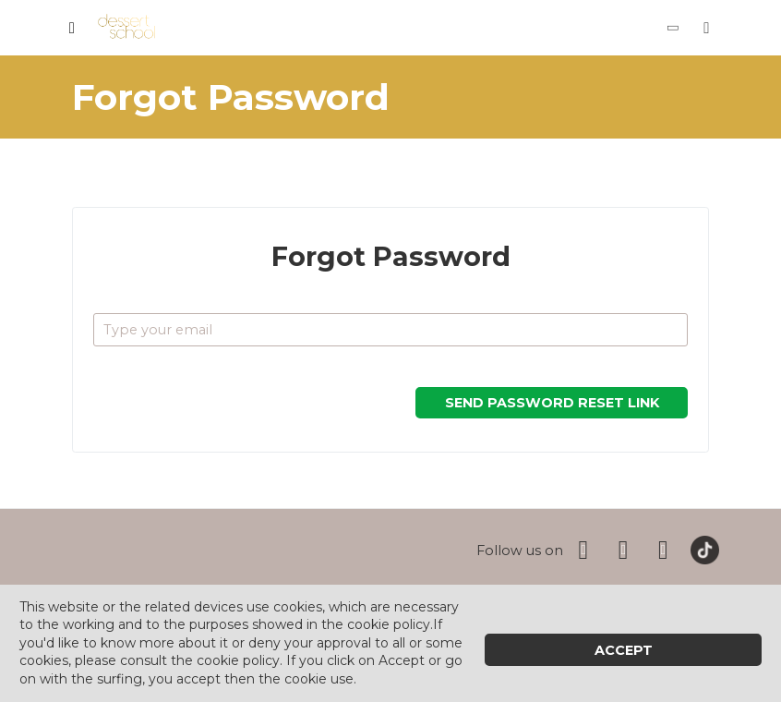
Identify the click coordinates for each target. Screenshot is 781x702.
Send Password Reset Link (552, 402)
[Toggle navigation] (72, 27)
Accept (624, 650)
